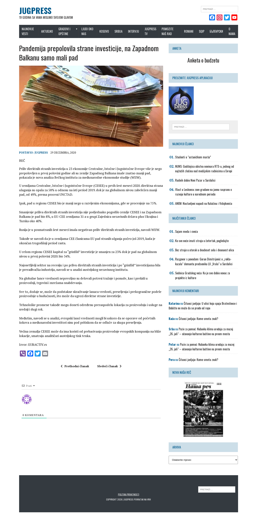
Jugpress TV (150, 31)
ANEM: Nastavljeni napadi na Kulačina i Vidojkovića (203, 203)
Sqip (201, 31)
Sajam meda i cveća (186, 231)
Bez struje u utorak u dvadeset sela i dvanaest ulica (204, 250)
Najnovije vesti (28, 31)
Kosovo (104, 31)
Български (216, 31)
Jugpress (41, 152)
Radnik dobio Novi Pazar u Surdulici (195, 180)
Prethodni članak (75, 366)
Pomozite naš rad (167, 31)
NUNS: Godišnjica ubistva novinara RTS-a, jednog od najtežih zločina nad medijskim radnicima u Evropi (204, 168)
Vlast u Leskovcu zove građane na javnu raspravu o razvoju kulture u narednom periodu (203, 192)
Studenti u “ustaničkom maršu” (193, 157)
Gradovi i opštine (64, 31)
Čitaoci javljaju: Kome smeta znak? (198, 318)
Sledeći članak (109, 366)
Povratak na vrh (142, 499)
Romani (188, 31)
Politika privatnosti (128, 494)
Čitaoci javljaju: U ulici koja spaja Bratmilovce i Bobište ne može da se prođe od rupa (203, 305)
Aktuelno (47, 31)
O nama (232, 31)
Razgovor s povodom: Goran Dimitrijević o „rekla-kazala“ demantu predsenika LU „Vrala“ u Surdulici (204, 261)
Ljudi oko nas (87, 31)
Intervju (133, 31)
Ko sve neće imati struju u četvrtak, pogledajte (202, 241)
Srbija (118, 31)
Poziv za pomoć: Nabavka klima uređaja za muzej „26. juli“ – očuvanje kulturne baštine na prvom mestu (201, 331)
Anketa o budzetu (203, 60)
